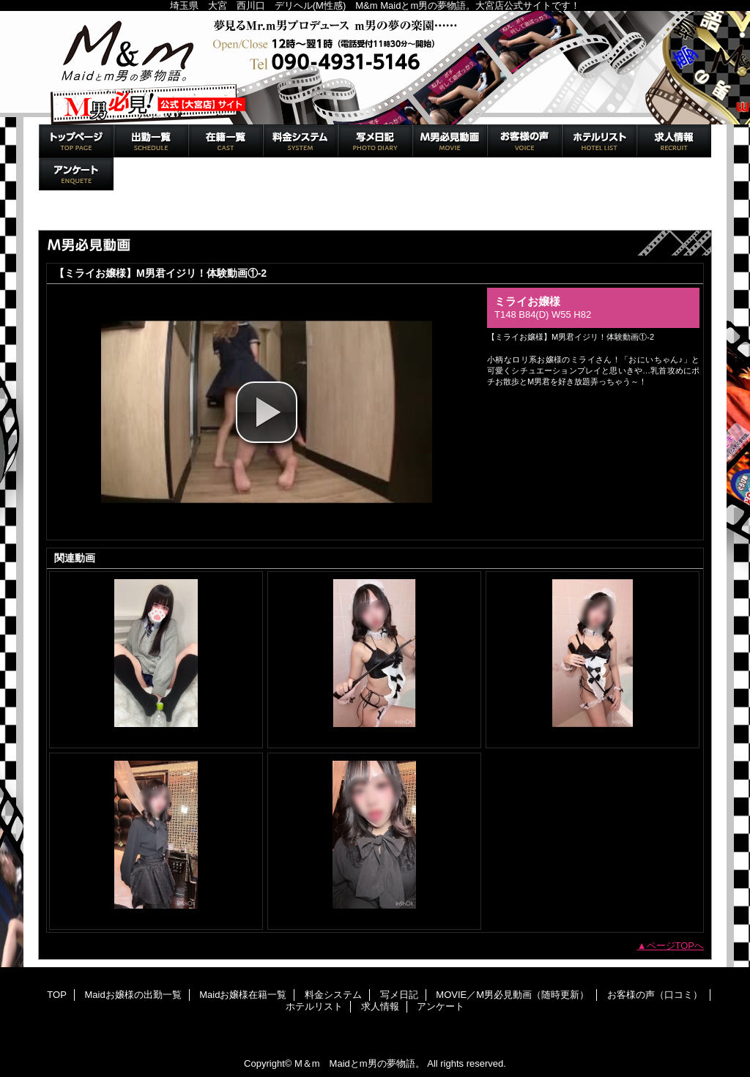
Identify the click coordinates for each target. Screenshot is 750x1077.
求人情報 (673, 140)
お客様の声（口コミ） (524, 140)
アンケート (76, 173)
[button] (266, 412)
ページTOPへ (676, 945)
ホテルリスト (599, 140)
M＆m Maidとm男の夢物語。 (375, 67)
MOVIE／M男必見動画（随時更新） (449, 140)
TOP (76, 140)
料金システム (300, 140)
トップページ (73, 214)
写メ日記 (375, 140)
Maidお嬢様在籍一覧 (225, 140)
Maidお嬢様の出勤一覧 (151, 140)
